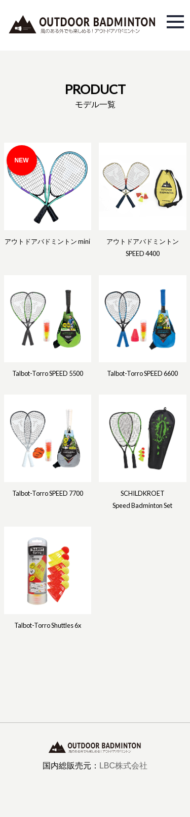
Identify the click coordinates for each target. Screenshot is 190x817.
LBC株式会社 (123, 765)
